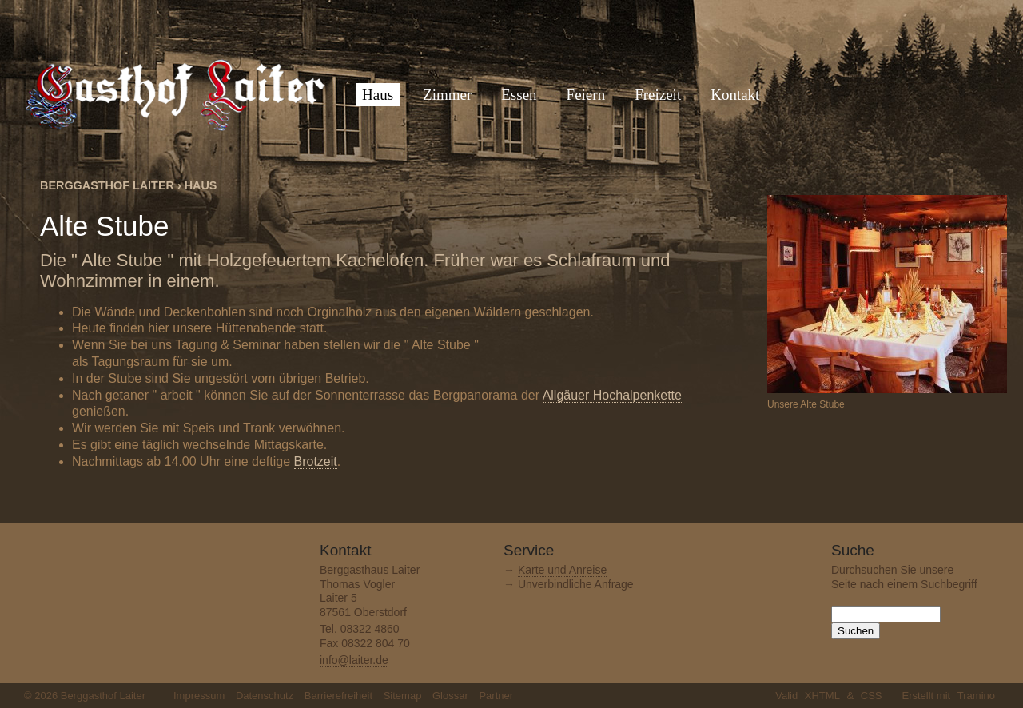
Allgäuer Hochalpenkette (612, 395)
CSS (871, 696)
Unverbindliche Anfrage (576, 584)
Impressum (199, 696)
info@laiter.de (354, 660)
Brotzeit (315, 461)
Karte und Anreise (562, 569)
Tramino (976, 696)
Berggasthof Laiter (107, 185)
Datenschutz (264, 696)
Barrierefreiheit (338, 696)
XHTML (822, 696)
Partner (496, 696)
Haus (201, 185)
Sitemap (403, 696)
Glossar (450, 696)
